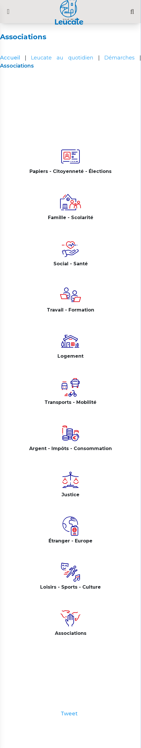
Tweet (69, 713)
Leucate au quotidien (62, 58)
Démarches (119, 58)
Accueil (10, 58)
